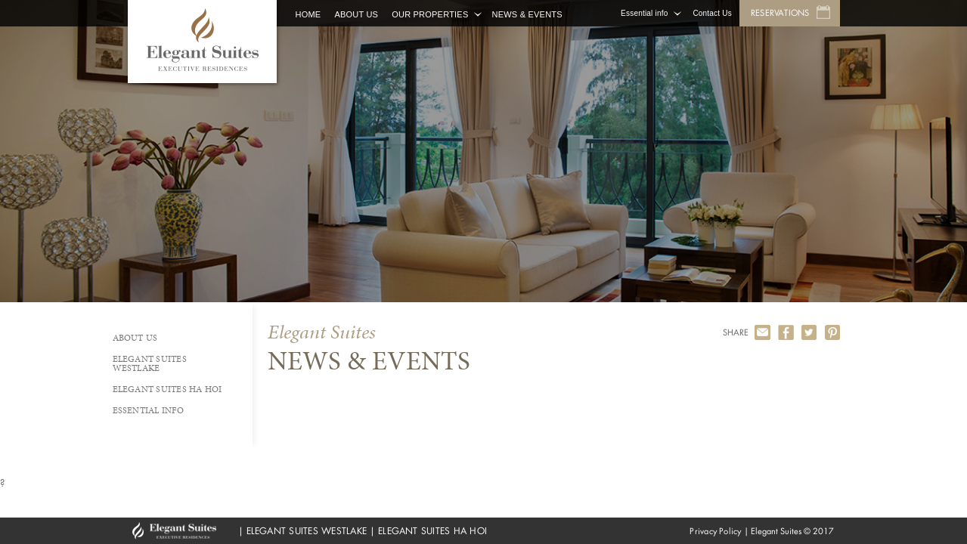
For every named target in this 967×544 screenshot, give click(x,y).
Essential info (644, 13)
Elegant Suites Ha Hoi (167, 389)
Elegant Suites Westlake (150, 363)
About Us (356, 14)
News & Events (526, 14)
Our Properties (430, 14)
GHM (181, 531)
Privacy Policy (715, 531)
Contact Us (712, 13)
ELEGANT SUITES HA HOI (432, 530)
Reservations (780, 13)
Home (308, 14)
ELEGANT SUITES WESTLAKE (306, 530)
